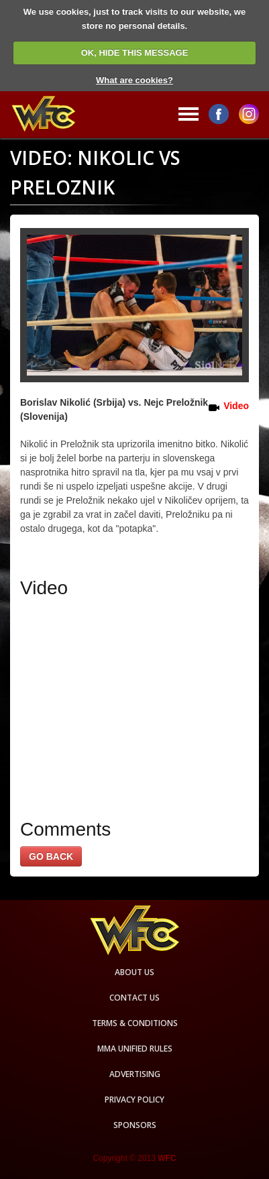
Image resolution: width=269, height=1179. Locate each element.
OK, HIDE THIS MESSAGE (135, 53)
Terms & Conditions (135, 1023)
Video (236, 405)
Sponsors (134, 1125)
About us (134, 972)
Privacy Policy (134, 1099)
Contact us (134, 997)
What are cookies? (134, 80)
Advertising (134, 1074)
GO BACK (51, 856)
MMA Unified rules (134, 1048)
